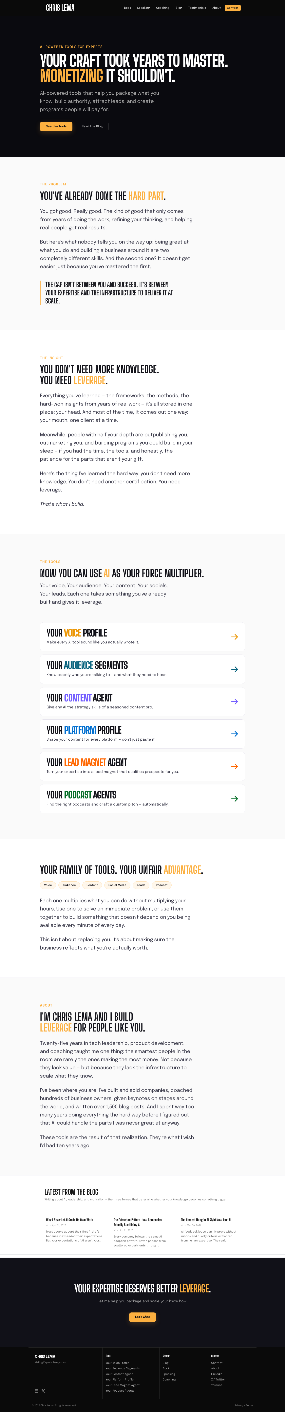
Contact (232, 8)
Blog (179, 8)
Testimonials (197, 8)
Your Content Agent (119, 1374)
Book (127, 8)
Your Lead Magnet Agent (123, 1385)
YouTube (216, 1385)
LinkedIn (216, 1374)
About (216, 8)
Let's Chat (142, 1317)
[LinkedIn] (36, 1391)
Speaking (143, 8)
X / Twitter (218, 1379)
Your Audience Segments (123, 1368)
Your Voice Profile (117, 1363)
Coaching (162, 8)
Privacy (239, 1405)
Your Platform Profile (120, 1379)
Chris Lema (45, 1356)
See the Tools (56, 126)
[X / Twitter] (43, 1391)
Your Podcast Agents (120, 1390)
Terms (249, 1405)
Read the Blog (92, 126)
